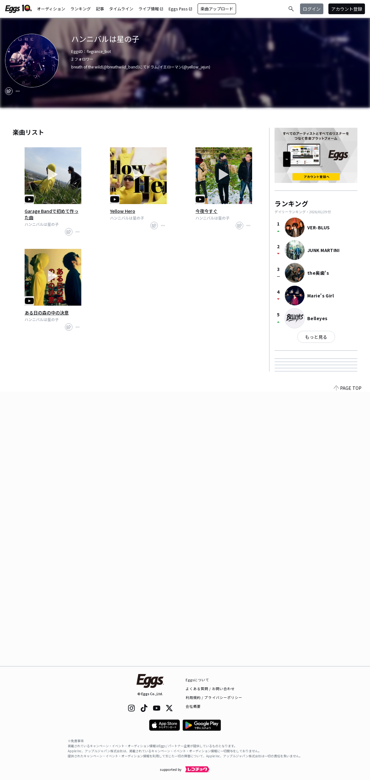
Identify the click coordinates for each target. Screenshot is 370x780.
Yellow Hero (122, 211)
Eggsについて (198, 679)
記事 (100, 9)
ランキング (80, 9)
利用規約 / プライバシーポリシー (214, 697)
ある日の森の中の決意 (47, 312)
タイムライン (121, 9)
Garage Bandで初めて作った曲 (51, 214)
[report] (17, 91)
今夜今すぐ (206, 211)
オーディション (51, 9)
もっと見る (316, 337)
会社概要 (193, 706)
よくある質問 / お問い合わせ (210, 688)
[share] (9, 91)
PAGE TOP (347, 662)
